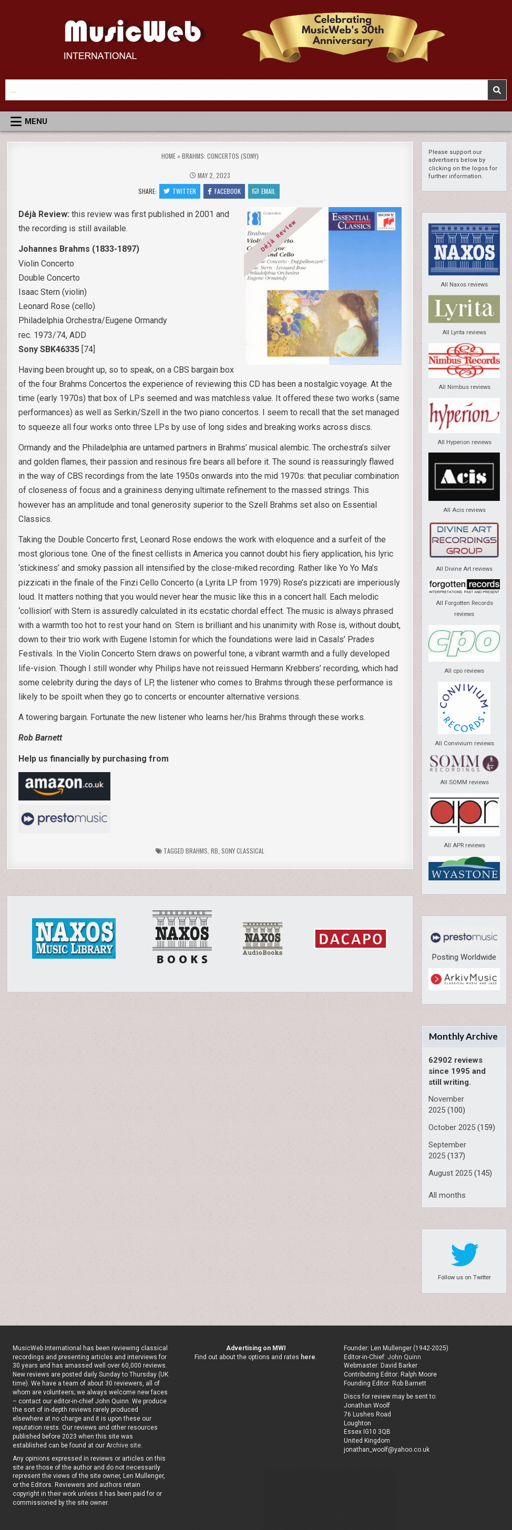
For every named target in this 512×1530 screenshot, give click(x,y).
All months (447, 1195)
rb (214, 850)
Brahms (197, 850)
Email (263, 191)
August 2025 (450, 1173)
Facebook (224, 191)
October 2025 (451, 1127)
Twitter (179, 191)
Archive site (123, 1445)
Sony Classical (242, 850)
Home (168, 155)
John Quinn (404, 1357)
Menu (36, 121)
